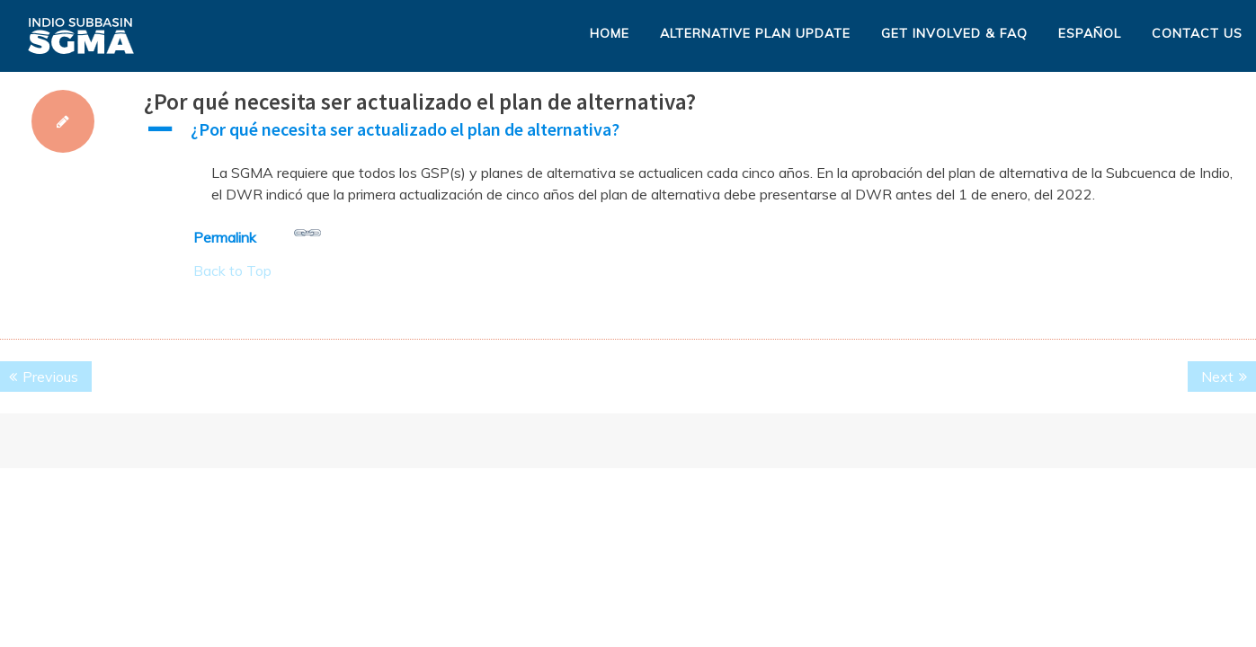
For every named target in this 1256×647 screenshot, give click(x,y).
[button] (700, 134)
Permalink (257, 232)
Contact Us (1197, 33)
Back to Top (232, 270)
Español (1089, 33)
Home (609, 33)
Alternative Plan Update (755, 33)
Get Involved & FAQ (954, 33)
